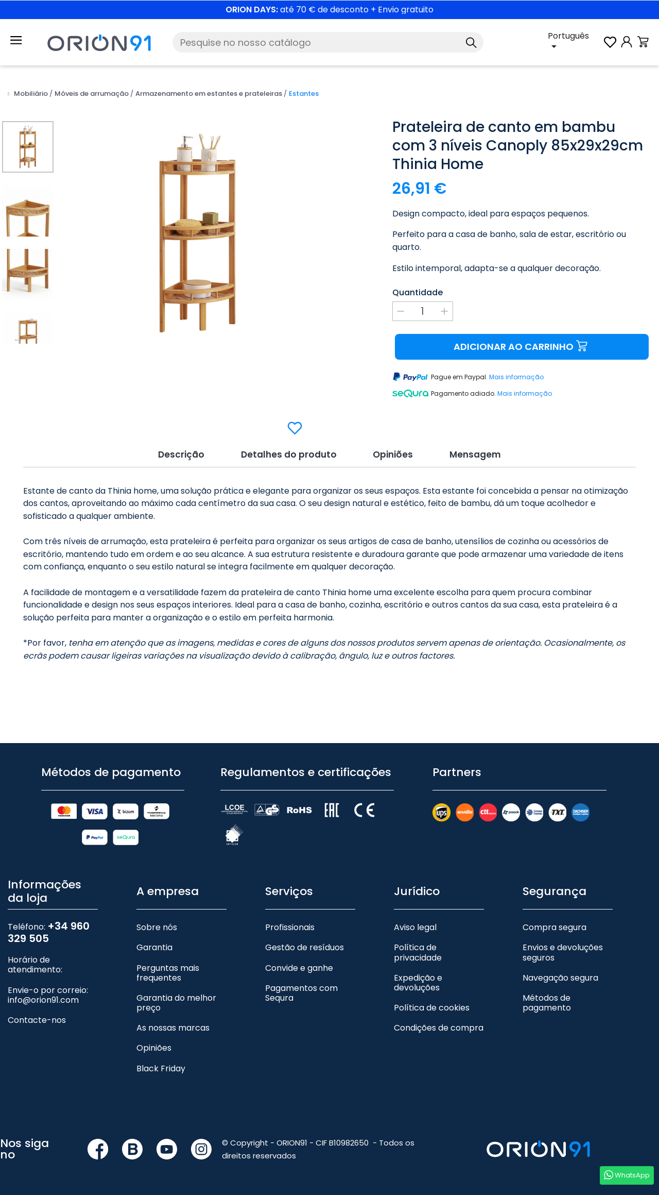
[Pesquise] (327, 42)
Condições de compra (438, 1027)
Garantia (154, 946)
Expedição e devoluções (418, 981)
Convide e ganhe (299, 966)
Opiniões (153, 1047)
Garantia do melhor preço (176, 1001)
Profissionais (290, 926)
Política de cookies (432, 1006)
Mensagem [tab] (481, 453)
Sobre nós (156, 926)
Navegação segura (560, 976)
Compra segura (554, 926)
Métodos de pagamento (547, 1001)
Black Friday (160, 1067)
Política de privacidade (418, 951)
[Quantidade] (422, 311)
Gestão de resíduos (304, 946)
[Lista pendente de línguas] (575, 42)
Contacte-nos (37, 1018)
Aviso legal (415, 926)
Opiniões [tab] (395, 453)
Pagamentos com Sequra (301, 991)
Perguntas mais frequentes (167, 971)
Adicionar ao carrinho (522, 347)
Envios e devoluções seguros (563, 951)
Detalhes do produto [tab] (286, 453)
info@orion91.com (43, 998)
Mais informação (516, 377)
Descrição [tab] (175, 453)
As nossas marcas (173, 1027)
